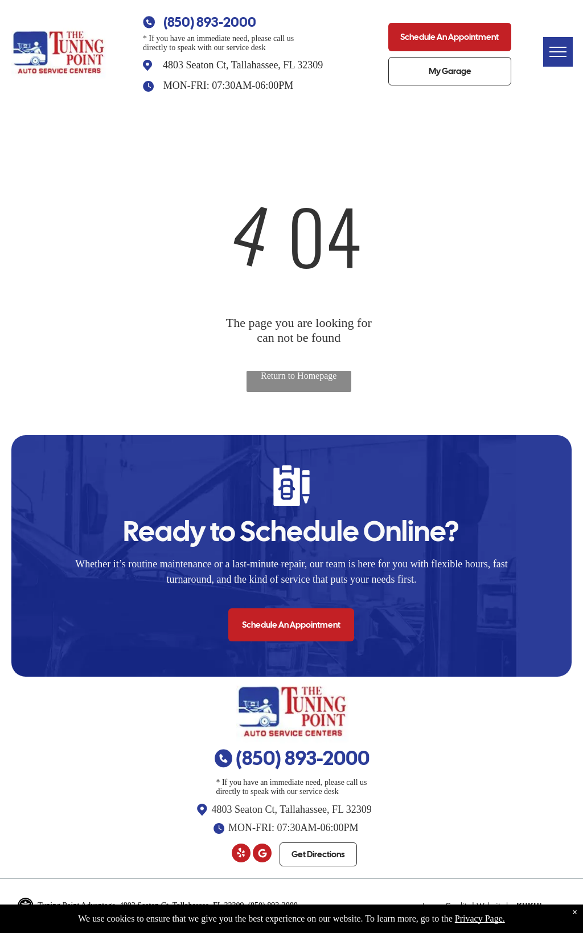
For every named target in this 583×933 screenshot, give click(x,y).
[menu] (558, 52)
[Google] (262, 854)
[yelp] (241, 854)
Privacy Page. (480, 918)
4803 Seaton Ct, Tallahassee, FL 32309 (243, 65)
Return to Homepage (298, 375)
